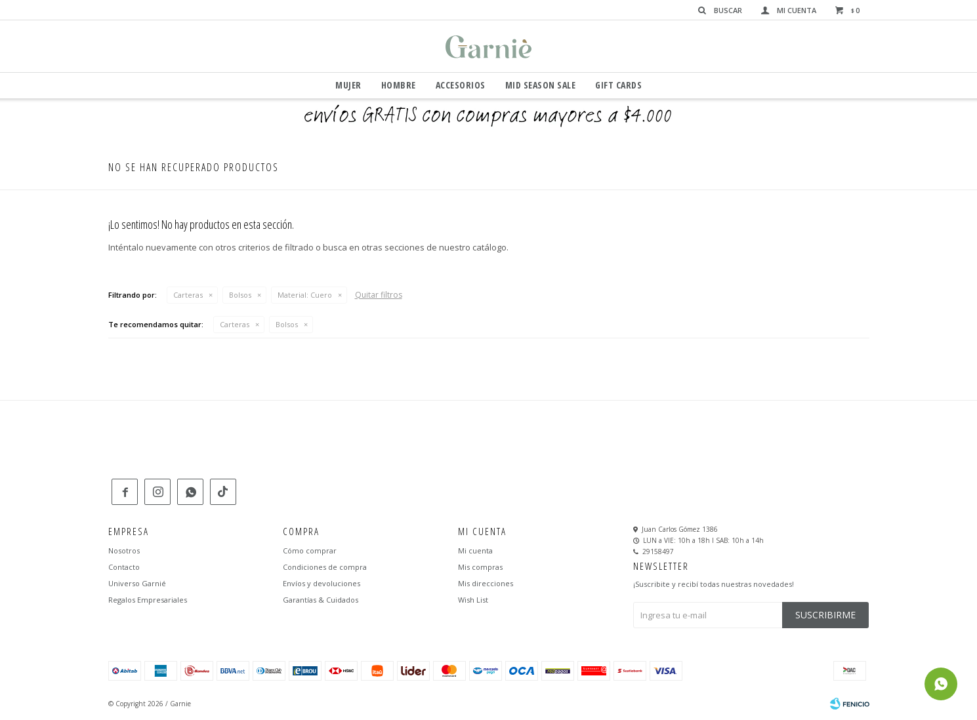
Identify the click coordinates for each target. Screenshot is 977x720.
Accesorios (461, 85)
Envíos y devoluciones (321, 583)
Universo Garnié (137, 583)
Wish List (473, 600)
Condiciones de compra (325, 567)
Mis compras (480, 567)
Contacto (124, 567)
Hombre (398, 85)
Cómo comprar (310, 550)
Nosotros (124, 550)
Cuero (305, 295)
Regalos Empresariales (147, 600)
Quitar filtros (378, 294)
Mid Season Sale (540, 85)
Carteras (188, 295)
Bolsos (240, 295)
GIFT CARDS (618, 85)
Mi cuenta (475, 550)
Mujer (348, 85)
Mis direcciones (485, 583)
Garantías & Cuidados (320, 600)
